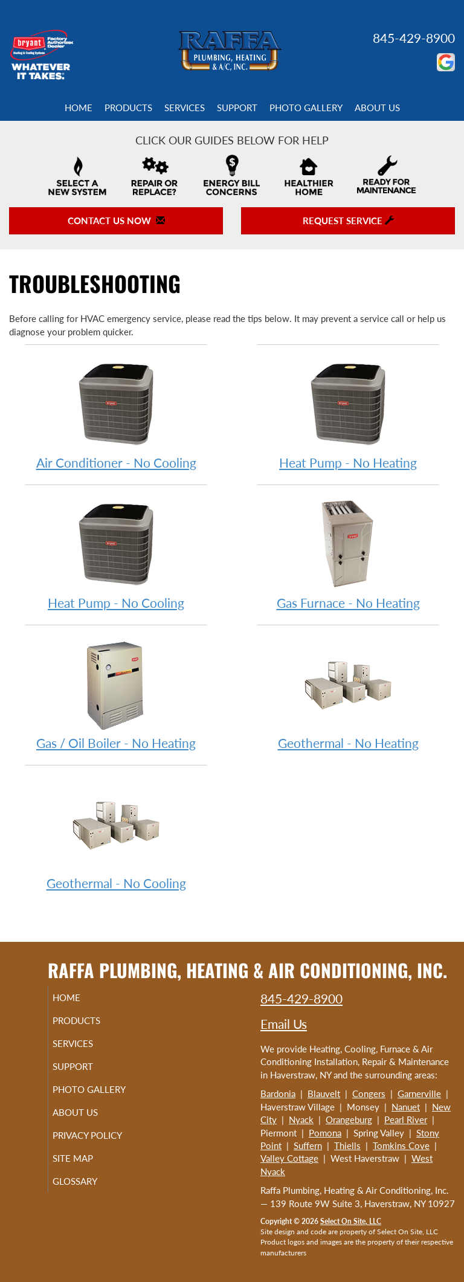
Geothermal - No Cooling (116, 834)
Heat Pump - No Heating (348, 413)
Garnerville (419, 1093)
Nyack (301, 1119)
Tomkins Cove (401, 1145)
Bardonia (277, 1093)
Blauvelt (324, 1093)
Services (184, 107)
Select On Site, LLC (350, 1221)
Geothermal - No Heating (348, 693)
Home (78, 107)
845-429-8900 (414, 37)
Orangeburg (349, 1119)
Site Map (86, 1179)
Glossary (88, 1202)
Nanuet (406, 1106)
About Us (377, 107)
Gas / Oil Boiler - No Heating (116, 693)
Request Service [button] (348, 220)
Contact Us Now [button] (116, 220)
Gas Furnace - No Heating (348, 553)
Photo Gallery (306, 107)
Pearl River (405, 1119)
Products (128, 107)
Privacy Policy (75, 1151)
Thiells (347, 1145)
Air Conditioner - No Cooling (116, 413)
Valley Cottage (289, 1158)
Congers (368, 1093)
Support (237, 107)
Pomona (325, 1132)
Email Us (283, 1023)
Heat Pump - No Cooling (116, 553)
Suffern (308, 1145)
